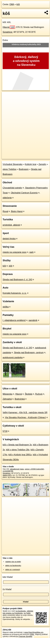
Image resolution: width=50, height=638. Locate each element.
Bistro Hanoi (17, 211)
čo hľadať (7, 589)
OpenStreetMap (21, 155)
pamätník (33, 320)
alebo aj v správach (12, 569)
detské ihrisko (9, 238)
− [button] (6, 101)
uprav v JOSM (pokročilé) (34, 469)
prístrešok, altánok (11, 225)
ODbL (32, 634)
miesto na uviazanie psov (15, 252)
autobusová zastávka (13, 357)
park (31, 252)
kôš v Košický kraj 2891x (20, 455)
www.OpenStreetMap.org (33, 632)
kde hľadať (8, 577)
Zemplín (42, 164)
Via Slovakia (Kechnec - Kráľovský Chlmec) (25, 417)
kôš (18, 4)
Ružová (38, 394)
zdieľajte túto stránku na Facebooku (18, 612)
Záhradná (7, 399)
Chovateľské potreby (12, 188)
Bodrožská (20, 399)
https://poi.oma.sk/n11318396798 (14, 157)
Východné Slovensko (12, 164)
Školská (28, 394)
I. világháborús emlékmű (14, 320)
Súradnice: (8, 32)
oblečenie (7, 198)
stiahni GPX (7, 475)
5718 (5, 431)
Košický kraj (30, 164)
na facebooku (21, 611)
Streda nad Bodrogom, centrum (29, 352)
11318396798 (8, 471)
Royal (5, 211)
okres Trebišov (9, 169)
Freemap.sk (35, 155)
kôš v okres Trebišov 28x (17, 450)
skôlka (6, 307)
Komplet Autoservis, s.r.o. (15, 293)
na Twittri (27, 613)
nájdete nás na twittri (13, 562)
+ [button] (6, 96)
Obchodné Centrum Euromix (24, 193)
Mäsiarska (7, 394)
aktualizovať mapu (17, 469)
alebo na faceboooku (13, 565)
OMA (11, 4)
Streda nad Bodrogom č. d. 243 (17, 279)
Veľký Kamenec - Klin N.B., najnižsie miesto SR (25, 412)
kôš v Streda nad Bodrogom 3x (17, 445)
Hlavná (9, 27)
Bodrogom (24, 169)
